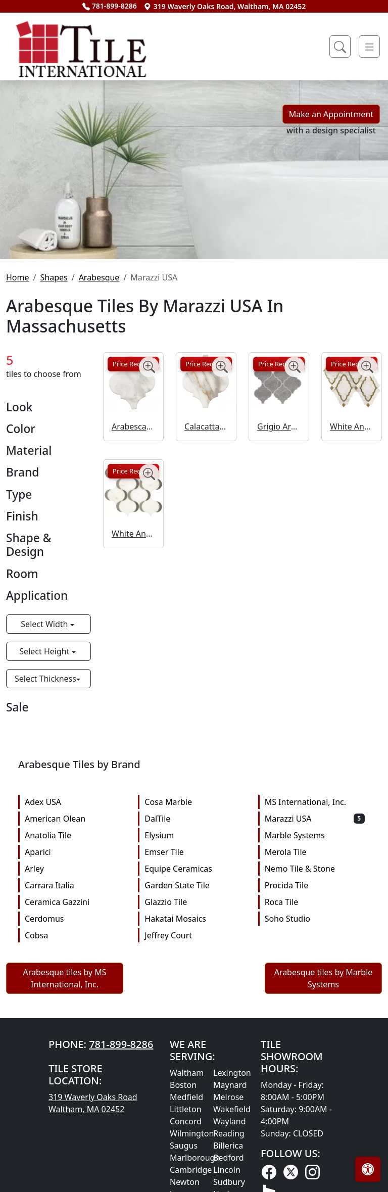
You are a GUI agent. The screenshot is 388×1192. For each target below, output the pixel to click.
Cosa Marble (194, 801)
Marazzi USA (315, 818)
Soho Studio (315, 918)
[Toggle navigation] (369, 46)
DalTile (194, 818)
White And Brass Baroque (351, 426)
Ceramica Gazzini (75, 902)
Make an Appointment (331, 114)
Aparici (75, 851)
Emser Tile (194, 851)
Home (17, 277)
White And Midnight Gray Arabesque (133, 533)
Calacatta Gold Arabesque (206, 426)
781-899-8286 (109, 6)
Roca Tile (315, 902)
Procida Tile (315, 885)
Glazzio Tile (194, 902)
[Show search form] (340, 46)
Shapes (53, 277)
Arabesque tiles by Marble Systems (323, 978)
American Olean (75, 818)
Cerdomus (75, 918)
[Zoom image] (149, 367)
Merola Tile (315, 851)
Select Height (45, 651)
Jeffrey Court (194, 935)
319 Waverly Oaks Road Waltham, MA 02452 (92, 1103)
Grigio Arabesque (279, 426)
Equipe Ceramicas (194, 868)
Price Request (133, 363)
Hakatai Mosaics (194, 918)
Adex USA (75, 801)
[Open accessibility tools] (367, 1169)
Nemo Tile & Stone (315, 868)
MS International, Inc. (315, 801)
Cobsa (75, 935)
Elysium (194, 835)
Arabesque (99, 277)
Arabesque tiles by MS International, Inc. (65, 978)
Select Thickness (45, 678)
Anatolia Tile (75, 835)
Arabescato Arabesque (133, 426)
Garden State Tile (194, 885)
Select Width (45, 624)
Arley (75, 868)
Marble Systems (315, 835)
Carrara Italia (75, 885)
